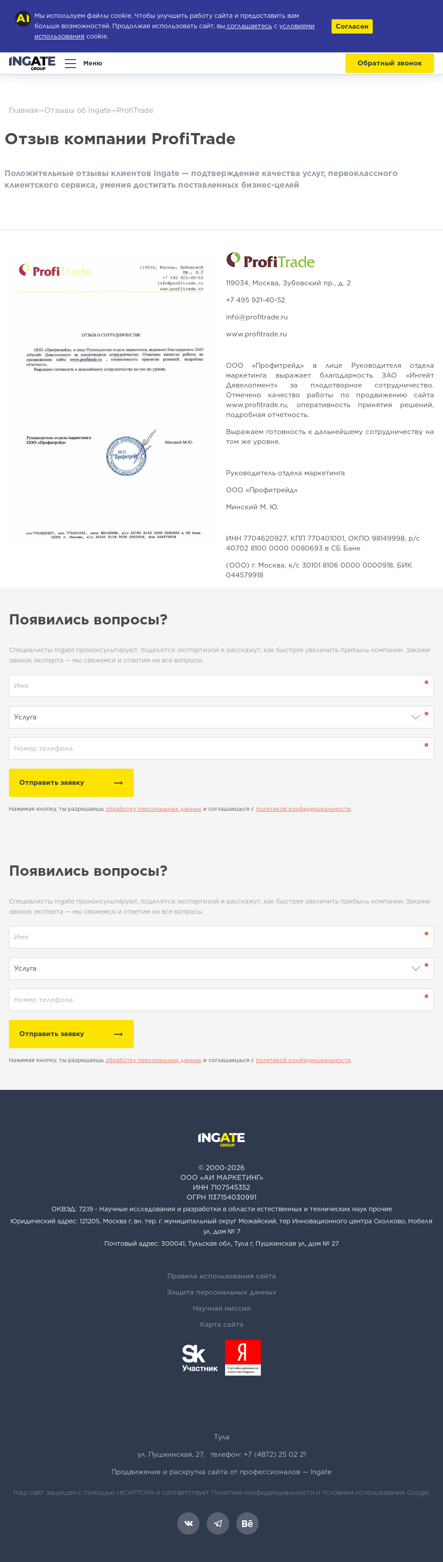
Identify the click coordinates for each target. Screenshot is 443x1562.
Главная (23, 110)
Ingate (321, 1472)
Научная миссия (222, 1308)
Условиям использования (363, 1492)
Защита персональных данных (222, 1292)
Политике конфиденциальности (263, 1492)
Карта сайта (221, 1325)
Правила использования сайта (221, 1276)
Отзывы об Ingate (77, 110)
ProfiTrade (135, 110)
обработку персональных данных (153, 808)
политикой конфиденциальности (303, 808)
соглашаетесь (248, 26)
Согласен (352, 26)
